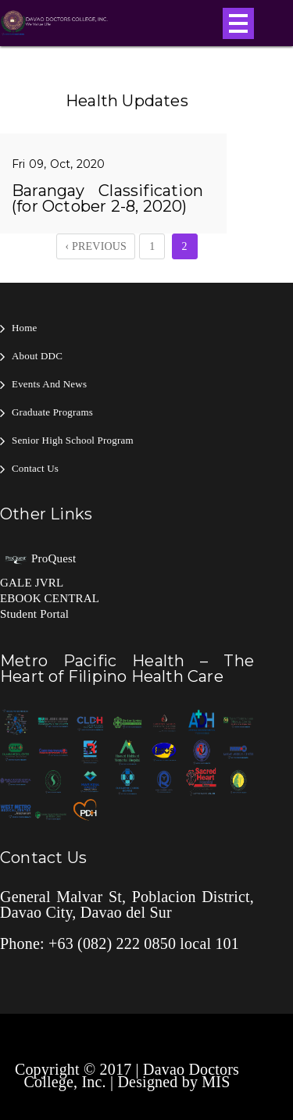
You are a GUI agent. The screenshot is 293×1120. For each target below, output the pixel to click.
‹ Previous (96, 246)
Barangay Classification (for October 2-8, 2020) (107, 198)
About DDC (37, 356)
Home (25, 328)
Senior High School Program (73, 440)
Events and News (49, 384)
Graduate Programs (52, 412)
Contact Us (35, 468)
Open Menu (238, 23)
